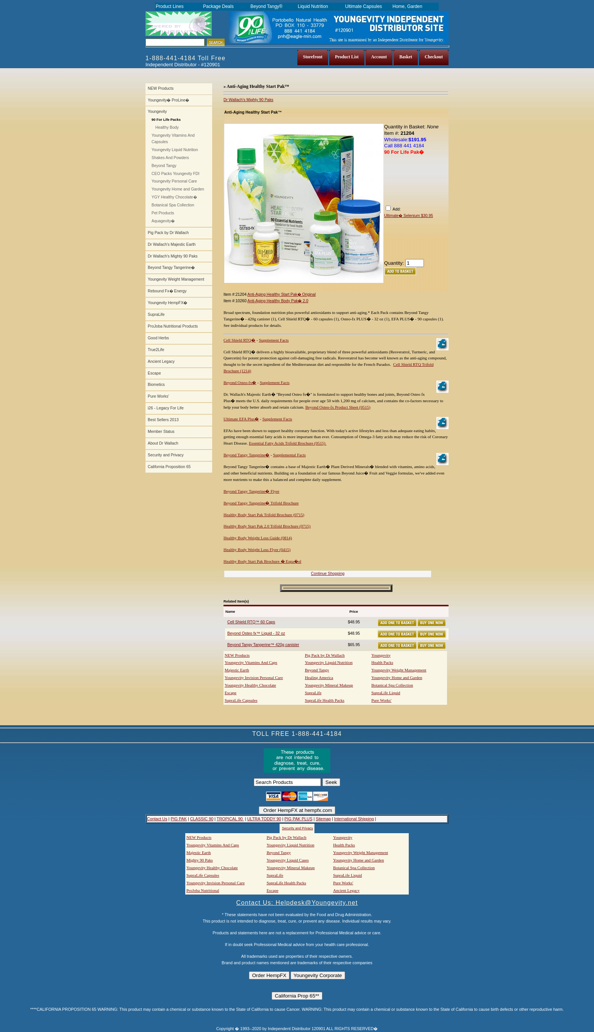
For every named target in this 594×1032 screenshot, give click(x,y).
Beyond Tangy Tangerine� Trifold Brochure (261, 503)
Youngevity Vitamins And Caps (251, 662)
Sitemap (323, 819)
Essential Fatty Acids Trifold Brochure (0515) (288, 443)
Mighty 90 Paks (199, 860)
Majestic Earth (237, 670)
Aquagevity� (163, 221)
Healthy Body (167, 127)
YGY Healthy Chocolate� (174, 197)
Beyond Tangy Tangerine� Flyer (251, 491)
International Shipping (354, 819)
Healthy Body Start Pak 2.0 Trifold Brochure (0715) (267, 526)
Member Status (161, 431)
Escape (154, 373)
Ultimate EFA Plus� (241, 419)
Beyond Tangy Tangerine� (171, 267)
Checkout (434, 57)
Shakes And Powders (170, 158)
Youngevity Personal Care (174, 181)
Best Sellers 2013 (163, 420)
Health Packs (382, 662)
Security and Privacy (166, 455)
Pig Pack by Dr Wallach (168, 233)
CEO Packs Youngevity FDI (175, 174)
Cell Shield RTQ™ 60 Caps (251, 622)
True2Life (156, 350)
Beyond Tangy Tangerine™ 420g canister (263, 645)
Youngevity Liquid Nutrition (175, 150)
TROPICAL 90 (230, 819)
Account (379, 57)
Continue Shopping (327, 573)
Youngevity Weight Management (176, 279)
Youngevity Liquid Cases (288, 860)
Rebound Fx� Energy (167, 291)
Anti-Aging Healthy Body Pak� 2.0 (277, 301)
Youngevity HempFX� (167, 303)
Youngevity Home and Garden (178, 189)
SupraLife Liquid (385, 692)
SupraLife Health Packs (324, 700)
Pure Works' (158, 396)
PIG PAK (178, 819)
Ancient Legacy (161, 361)
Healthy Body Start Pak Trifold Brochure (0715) (264, 514)
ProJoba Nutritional (202, 890)
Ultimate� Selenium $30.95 (408, 216)
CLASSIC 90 (201, 819)
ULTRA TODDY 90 (264, 819)
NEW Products (161, 88)
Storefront (313, 57)
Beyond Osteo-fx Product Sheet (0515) (337, 407)
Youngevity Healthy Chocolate (250, 685)
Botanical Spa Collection (173, 205)
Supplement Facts (274, 340)
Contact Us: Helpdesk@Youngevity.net (297, 902)
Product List (346, 57)
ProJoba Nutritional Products (173, 326)
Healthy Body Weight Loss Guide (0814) (258, 538)
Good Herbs (158, 338)
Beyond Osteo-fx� (240, 382)
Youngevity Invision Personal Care (254, 677)
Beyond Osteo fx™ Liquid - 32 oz (256, 633)
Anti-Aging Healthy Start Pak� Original (281, 294)
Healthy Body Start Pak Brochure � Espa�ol (262, 561)
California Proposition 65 (169, 467)
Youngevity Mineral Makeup (329, 685)
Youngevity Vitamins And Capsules (173, 138)
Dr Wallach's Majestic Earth (171, 244)
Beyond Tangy (164, 166)
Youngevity (157, 111)
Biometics (156, 385)
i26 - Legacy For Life (166, 408)
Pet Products (163, 213)
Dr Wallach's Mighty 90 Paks (173, 256)
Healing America (319, 677)
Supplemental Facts (289, 455)
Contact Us (157, 819)
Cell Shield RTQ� (239, 340)
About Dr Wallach (163, 443)
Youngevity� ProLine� (168, 100)
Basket (405, 57)
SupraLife (156, 314)
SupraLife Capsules (241, 700)
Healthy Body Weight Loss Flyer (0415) (257, 549)
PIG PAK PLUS (298, 819)
